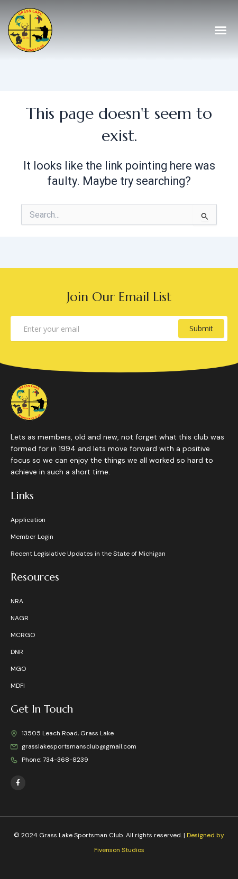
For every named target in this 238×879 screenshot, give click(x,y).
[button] (220, 30)
